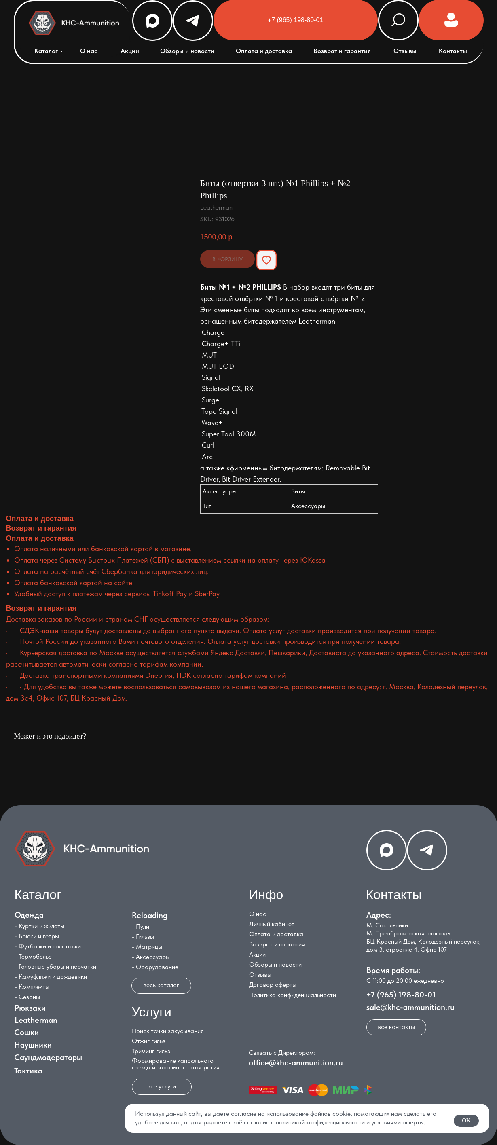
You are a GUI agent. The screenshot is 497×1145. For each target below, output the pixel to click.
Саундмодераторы (46, 1057)
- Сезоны (25, 997)
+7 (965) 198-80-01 (399, 994)
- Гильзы (140, 936)
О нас (86, 51)
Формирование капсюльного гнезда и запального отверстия (173, 1064)
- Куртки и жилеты (37, 926)
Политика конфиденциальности (290, 995)
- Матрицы (144, 946)
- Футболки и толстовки (45, 946)
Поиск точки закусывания (165, 1031)
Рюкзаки (27, 1008)
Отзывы (402, 51)
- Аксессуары (148, 957)
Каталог (43, 51)
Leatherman (33, 1020)
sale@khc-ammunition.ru (408, 1007)
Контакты (450, 51)
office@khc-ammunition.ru (293, 1062)
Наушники (30, 1045)
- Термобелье (30, 956)
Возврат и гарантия (339, 51)
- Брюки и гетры (34, 936)
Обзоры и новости (185, 51)
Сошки (24, 1032)
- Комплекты (29, 986)
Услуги (149, 1012)
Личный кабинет (269, 924)
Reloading (147, 915)
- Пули (138, 926)
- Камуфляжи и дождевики (48, 976)
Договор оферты (270, 984)
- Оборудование (152, 967)
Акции (127, 51)
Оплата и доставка (261, 51)
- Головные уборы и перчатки (53, 966)
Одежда (26, 915)
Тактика (26, 1070)
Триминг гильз (148, 1051)
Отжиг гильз (146, 1041)
